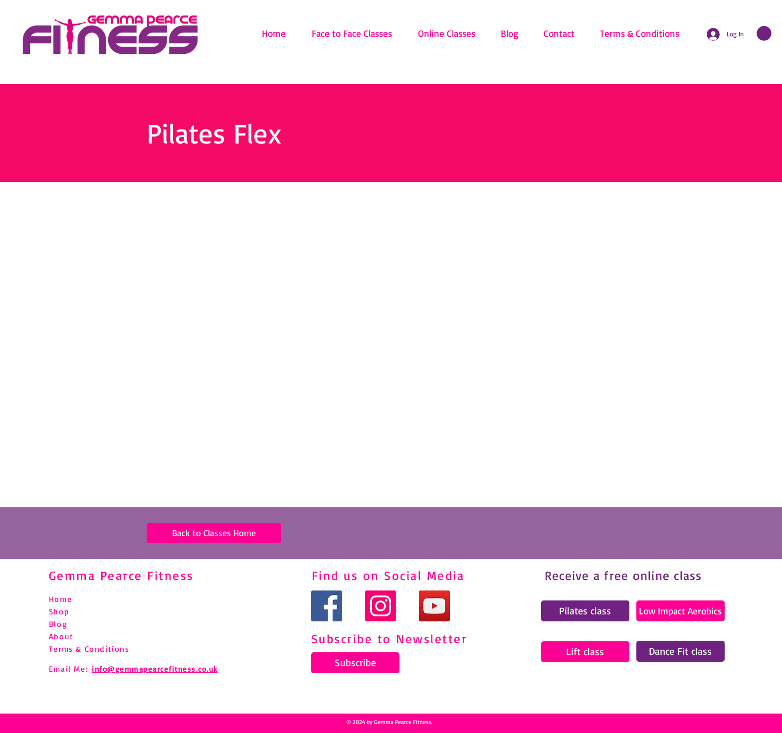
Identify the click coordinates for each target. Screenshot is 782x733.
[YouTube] (434, 605)
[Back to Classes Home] (214, 533)
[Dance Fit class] (680, 651)
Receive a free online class (623, 575)
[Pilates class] (585, 610)
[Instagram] (380, 605)
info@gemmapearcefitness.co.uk (155, 669)
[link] (764, 33)
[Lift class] (585, 651)
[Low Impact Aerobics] (680, 610)
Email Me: (68, 669)
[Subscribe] (355, 662)
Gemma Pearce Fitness (121, 575)
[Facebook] (326, 605)
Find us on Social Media (388, 575)
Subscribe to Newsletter (389, 638)
